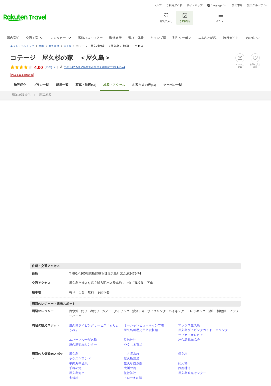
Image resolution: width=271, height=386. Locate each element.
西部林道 (184, 368)
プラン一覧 (41, 85)
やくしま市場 (133, 344)
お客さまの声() (144, 85)
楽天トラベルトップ (22, 46)
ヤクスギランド (80, 358)
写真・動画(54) (86, 85)
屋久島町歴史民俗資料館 (141, 330)
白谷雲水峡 (131, 354)
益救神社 (130, 339)
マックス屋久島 (189, 325)
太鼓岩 (73, 378)
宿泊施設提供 (21, 94)
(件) (50, 67)
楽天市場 (237, 5)
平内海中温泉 (78, 363)
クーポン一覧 (172, 85)
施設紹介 (20, 85)
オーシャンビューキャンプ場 (144, 325)
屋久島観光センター (83, 344)
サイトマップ (195, 5)
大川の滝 (130, 368)
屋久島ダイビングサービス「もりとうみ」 (94, 327)
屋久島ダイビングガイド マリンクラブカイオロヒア (203, 332)
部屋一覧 (62, 85)
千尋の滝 (75, 368)
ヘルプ (158, 5)
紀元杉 (182, 363)
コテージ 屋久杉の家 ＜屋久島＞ (60, 57)
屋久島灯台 (77, 373)
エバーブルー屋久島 (83, 339)
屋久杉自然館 (133, 363)
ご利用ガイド (174, 5)
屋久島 (73, 354)
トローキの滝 (133, 378)
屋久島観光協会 (189, 339)
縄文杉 (182, 354)
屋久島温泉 (131, 358)
